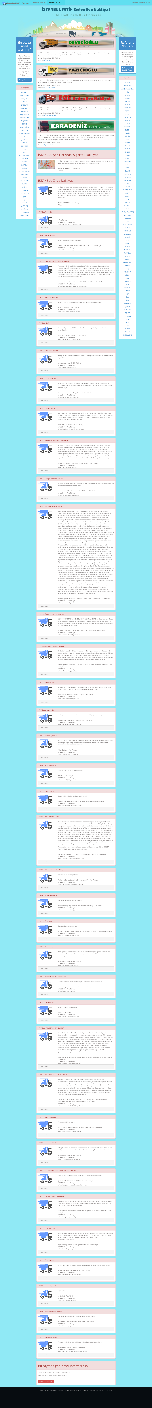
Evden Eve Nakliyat (39, 2)
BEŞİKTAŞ (24, 121)
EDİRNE (127, 168)
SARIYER (24, 184)
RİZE (127, 284)
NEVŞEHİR (127, 272)
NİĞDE (127, 275)
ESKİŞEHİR (127, 180)
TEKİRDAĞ (127, 310)
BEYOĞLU (25, 130)
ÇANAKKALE (128, 149)
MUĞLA (127, 265)
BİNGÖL (127, 133)
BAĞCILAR (24, 105)
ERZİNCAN (127, 174)
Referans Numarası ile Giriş (141, 2)
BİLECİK (127, 130)
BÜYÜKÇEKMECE (24, 133)
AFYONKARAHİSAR (127, 89)
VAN (127, 325)
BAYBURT (127, 127)
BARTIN (127, 120)
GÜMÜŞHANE (127, 190)
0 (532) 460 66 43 (50, 115)
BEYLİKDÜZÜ (24, 127)
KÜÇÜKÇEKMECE (24, 171)
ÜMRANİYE (24, 206)
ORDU (127, 278)
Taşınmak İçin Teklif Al (55, 2)
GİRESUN (127, 187)
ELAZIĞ (127, 171)
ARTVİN (127, 111)
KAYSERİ (127, 228)
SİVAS (128, 300)
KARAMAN (127, 218)
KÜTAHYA (127, 250)
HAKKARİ (127, 193)
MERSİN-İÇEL (127, 262)
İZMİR (127, 209)
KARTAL (24, 168)
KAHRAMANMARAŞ (127, 212)
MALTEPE (24, 174)
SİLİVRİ (24, 187)
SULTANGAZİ (24, 193)
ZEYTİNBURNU (24, 212)
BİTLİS (127, 136)
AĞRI (127, 92)
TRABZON (127, 316)
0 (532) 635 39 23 (49, 145)
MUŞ (127, 269)
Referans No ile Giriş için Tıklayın (127, 69)
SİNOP (128, 297)
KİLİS (127, 240)
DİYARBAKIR (127, 161)
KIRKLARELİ (127, 234)
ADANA (127, 82)
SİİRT (127, 294)
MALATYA (127, 253)
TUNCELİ (127, 319)
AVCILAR (24, 102)
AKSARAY (127, 95)
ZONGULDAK (127, 335)
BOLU (127, 139)
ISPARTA (127, 202)
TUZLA (24, 203)
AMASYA (127, 98)
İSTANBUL (24, 92)
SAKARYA (127, 288)
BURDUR (127, 142)
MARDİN (127, 259)
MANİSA (127, 256)
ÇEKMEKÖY (24, 140)
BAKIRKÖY (24, 111)
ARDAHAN (127, 108)
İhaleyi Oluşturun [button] (24, 80)
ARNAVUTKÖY (24, 95)
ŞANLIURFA (127, 303)
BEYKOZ (24, 124)
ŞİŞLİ (24, 200)
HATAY (127, 196)
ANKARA (127, 101)
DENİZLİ (127, 158)
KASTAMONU (127, 224)
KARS (127, 221)
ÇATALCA (25, 136)
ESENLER (25, 143)
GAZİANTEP (127, 183)
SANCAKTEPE (24, 181)
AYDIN (127, 114)
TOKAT (127, 313)
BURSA (127, 146)
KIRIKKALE (127, 231)
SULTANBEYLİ (24, 190)
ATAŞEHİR (24, 99)
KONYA (127, 247)
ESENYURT (24, 146)
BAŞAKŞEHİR (24, 114)
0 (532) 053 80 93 (49, 60)
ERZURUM (127, 177)
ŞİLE (24, 196)
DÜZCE (127, 165)
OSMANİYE (127, 281)
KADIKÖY (24, 162)
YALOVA (127, 329)
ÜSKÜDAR (24, 209)
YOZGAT (127, 332)
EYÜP (24, 149)
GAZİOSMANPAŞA (25, 155)
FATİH (24, 152)
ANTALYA (127, 105)
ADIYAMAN (127, 86)
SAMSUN (127, 291)
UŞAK (127, 322)
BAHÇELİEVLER (25, 108)
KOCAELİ (127, 243)
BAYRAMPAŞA (24, 118)
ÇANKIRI (127, 152)
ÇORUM (127, 155)
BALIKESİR (127, 117)
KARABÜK (127, 215)
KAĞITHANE (24, 165)
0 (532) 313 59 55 (49, 87)
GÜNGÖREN (24, 159)
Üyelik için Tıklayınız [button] (45, 1381)
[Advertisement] (76, 1401)
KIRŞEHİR (127, 237)
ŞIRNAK (127, 306)
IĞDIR (127, 199)
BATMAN (127, 124)
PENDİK (24, 177)
